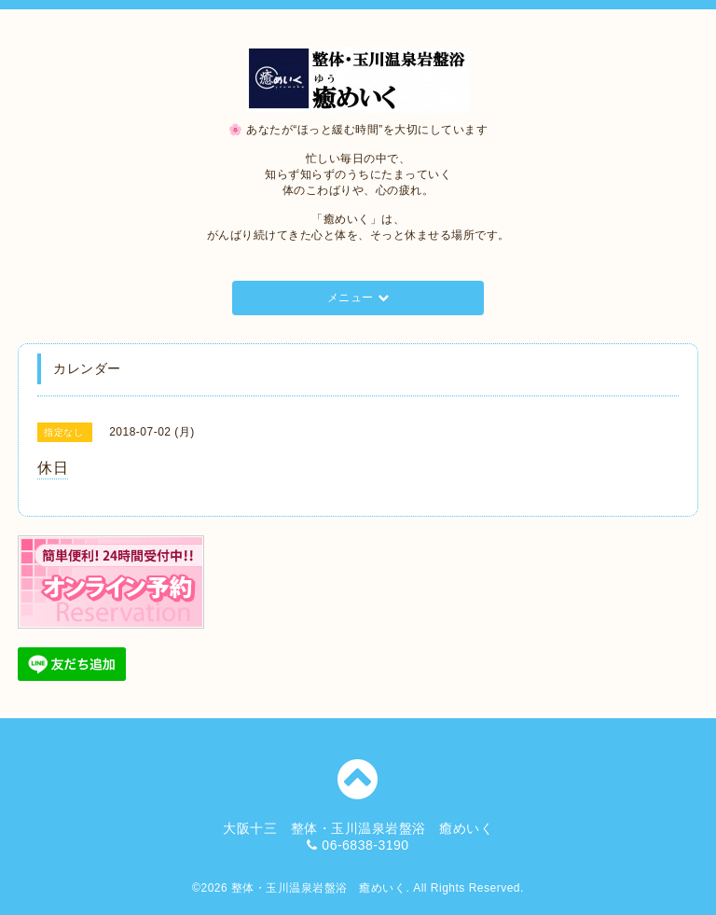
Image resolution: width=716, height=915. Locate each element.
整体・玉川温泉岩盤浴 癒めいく (318, 887)
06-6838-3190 (365, 845)
